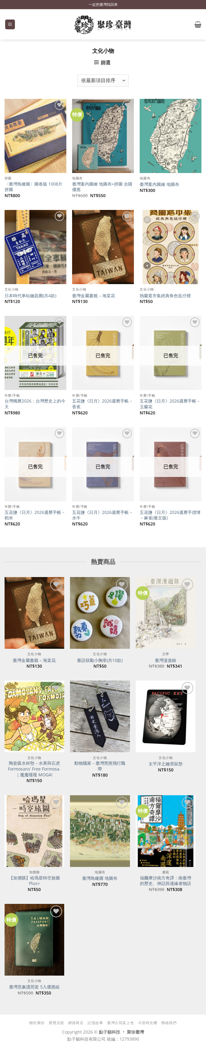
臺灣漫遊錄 (165, 660)
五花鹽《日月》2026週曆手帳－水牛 (102, 515)
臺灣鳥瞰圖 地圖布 (99, 878)
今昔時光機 (147, 1022)
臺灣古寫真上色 (120, 1022)
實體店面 (56, 1022)
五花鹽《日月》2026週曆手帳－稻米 (35, 515)
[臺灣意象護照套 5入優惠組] (34, 940)
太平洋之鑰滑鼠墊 (165, 764)
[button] (10, 25)
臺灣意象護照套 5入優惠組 (34, 987)
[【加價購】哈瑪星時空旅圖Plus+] (34, 831)
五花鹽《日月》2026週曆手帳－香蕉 (102, 404)
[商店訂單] (102, 80)
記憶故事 (95, 1022)
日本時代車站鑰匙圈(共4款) (30, 295)
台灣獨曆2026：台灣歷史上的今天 (35, 404)
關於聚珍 (36, 1022)
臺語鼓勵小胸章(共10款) (100, 660)
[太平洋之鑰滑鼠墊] (165, 716)
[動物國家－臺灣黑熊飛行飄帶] (100, 716)
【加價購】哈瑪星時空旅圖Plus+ (34, 880)
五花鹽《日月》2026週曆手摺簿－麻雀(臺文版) (170, 515)
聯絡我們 (168, 1022)
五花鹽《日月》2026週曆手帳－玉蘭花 (170, 404)
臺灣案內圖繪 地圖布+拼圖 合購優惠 (102, 187)
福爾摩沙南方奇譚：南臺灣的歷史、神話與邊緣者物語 (165, 880)
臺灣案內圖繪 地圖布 (159, 184)
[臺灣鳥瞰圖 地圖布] (100, 831)
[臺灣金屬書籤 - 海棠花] (34, 613)
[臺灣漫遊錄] (165, 613)
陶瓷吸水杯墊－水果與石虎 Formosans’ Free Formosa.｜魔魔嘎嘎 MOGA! (34, 768)
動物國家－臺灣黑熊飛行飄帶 (99, 766)
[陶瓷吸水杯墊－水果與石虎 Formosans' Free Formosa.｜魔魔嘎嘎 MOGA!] (34, 716)
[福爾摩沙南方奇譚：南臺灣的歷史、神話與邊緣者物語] (165, 831)
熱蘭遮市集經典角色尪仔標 (165, 295)
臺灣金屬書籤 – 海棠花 (93, 295)
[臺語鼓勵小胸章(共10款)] (100, 613)
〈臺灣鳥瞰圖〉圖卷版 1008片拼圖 (33, 187)
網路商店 (75, 1022)
